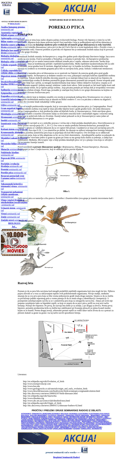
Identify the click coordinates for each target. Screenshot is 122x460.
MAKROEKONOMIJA (40, 420)
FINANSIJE (60, 415)
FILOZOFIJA (52, 415)
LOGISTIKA (97, 418)
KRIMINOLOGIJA (71, 418)
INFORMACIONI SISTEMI (77, 417)
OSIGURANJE (40, 423)
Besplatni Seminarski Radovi (66, 457)
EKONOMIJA (73, 413)
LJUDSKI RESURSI (27, 420)
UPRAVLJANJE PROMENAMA (62, 428)
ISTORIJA (24, 418)
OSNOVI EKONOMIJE (28, 423)
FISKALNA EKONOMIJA (39, 417)
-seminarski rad (13, 28)
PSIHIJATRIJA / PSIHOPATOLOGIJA (55, 425)
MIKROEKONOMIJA (27, 421)
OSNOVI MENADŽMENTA (100, 421)
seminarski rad (14, 61)
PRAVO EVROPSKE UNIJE (48, 424)
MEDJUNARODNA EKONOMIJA (85, 420)
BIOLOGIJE (15, 24)
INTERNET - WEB (102, 417)
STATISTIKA (82, 427)
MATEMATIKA (62, 420)
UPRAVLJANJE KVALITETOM (42, 428)
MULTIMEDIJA (39, 421)
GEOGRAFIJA (57, 417)
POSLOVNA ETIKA (28, 424)
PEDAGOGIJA (64, 423)
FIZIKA (50, 417)
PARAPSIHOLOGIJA (52, 423)
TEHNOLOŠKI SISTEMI (94, 427)
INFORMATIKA (90, 417)
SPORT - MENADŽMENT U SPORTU (66, 427)
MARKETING (52, 420)
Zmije (3, 217)
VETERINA (76, 428)
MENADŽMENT (101, 420)
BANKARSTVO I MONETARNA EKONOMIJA (46, 413)
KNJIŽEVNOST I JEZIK (85, 418)
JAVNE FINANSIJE (34, 418)
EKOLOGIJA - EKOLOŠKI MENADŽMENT (34, 415)
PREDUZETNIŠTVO (64, 424)
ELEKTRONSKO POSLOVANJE (99, 413)
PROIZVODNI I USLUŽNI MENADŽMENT (98, 424)
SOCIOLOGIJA (93, 425)
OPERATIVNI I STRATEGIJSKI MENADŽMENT (76, 421)
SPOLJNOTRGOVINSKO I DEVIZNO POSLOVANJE (37, 427)
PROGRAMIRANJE (27, 425)
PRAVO (37, 424)
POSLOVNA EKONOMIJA (104, 423)
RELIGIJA (85, 425)
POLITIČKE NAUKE (76, 423)
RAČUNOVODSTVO (74, 425)
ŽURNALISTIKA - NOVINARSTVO (91, 428)
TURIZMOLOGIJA (26, 428)
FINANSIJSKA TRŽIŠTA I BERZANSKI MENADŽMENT (82, 415)
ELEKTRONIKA (83, 413)
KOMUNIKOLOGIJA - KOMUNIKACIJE (53, 418)
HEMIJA (65, 417)
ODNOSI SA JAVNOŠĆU (52, 421)
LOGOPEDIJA (106, 418)
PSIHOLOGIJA (38, 425)
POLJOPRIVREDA (88, 423)
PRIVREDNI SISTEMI (78, 424)
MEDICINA (71, 420)
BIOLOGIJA (14, 223)
